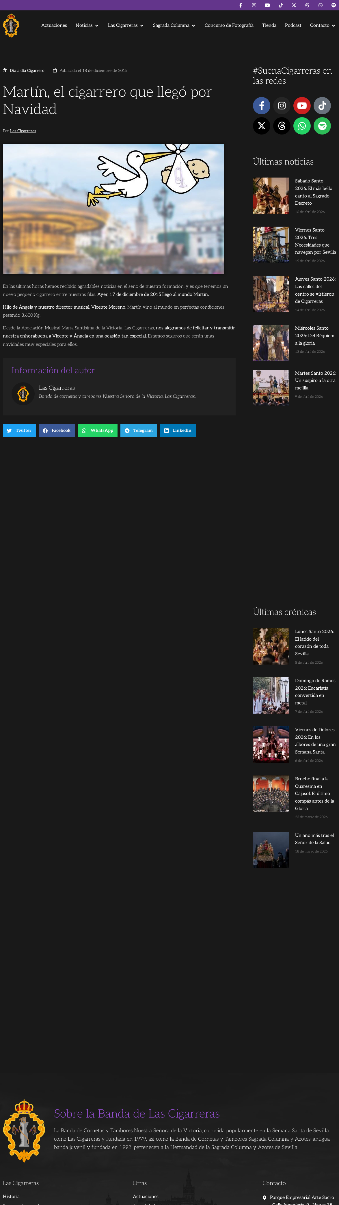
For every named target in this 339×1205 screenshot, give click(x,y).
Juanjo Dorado (121, 1198)
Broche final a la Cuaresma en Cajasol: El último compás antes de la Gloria (304, 713)
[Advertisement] (294, 472)
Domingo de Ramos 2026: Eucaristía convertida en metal (302, 630)
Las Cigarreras (23, 131)
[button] (87, 25)
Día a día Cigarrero (27, 70)
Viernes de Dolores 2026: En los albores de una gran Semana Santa (305, 672)
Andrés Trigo (94, 1198)
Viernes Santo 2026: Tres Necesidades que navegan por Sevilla (302, 230)
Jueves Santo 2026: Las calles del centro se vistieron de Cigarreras (304, 272)
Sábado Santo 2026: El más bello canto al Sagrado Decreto (303, 188)
